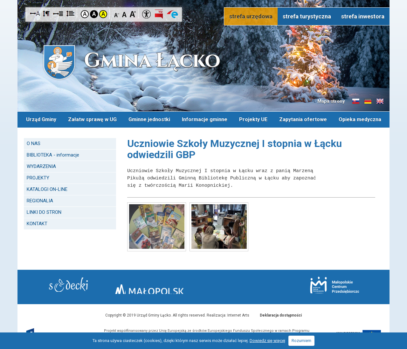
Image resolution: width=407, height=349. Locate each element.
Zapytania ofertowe (304, 118)
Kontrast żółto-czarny (103, 14)
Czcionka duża (132, 13)
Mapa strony (331, 101)
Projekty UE (253, 118)
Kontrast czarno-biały (94, 14)
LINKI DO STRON (44, 210)
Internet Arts (238, 313)
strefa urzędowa (250, 16)
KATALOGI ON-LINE (47, 187)
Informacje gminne (204, 118)
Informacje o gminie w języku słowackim (356, 101)
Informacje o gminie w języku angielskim (380, 101)
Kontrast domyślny (85, 14)
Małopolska (202, 284)
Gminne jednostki (149, 118)
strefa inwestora (362, 16)
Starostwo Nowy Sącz (85, 285)
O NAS (33, 141)
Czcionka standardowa (124, 13)
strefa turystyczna (307, 16)
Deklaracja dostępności (281, 313)
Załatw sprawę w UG (91, 118)
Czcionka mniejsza (117, 13)
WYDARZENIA (41, 164)
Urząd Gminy (40, 118)
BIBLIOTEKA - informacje (53, 153)
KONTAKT (37, 222)
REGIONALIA (40, 199)
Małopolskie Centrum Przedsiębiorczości (317, 285)
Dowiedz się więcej (267, 340)
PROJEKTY (38, 176)
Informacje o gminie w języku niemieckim (368, 101)
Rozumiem (301, 340)
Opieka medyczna (361, 118)
